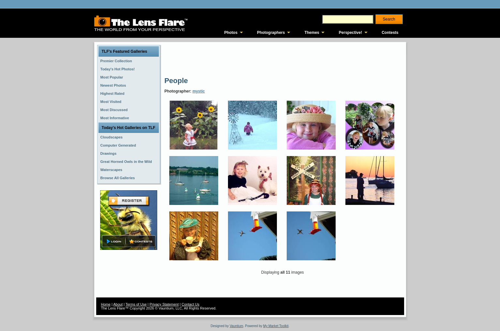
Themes (311, 32)
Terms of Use (136, 304)
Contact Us (190, 304)
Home (106, 304)
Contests (390, 32)
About (118, 304)
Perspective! (350, 32)
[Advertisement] (283, 58)
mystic (198, 91)
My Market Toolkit (276, 326)
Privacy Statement (164, 304)
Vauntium (236, 326)
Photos (230, 32)
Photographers (271, 32)
